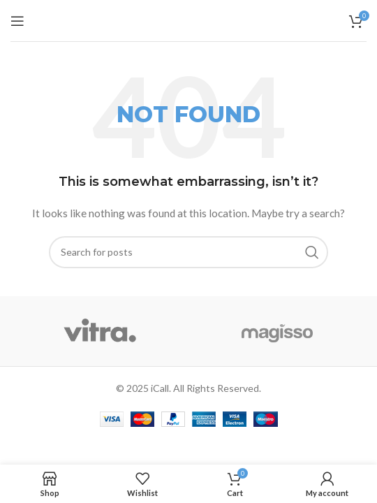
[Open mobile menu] (17, 21)
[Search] (188, 252)
